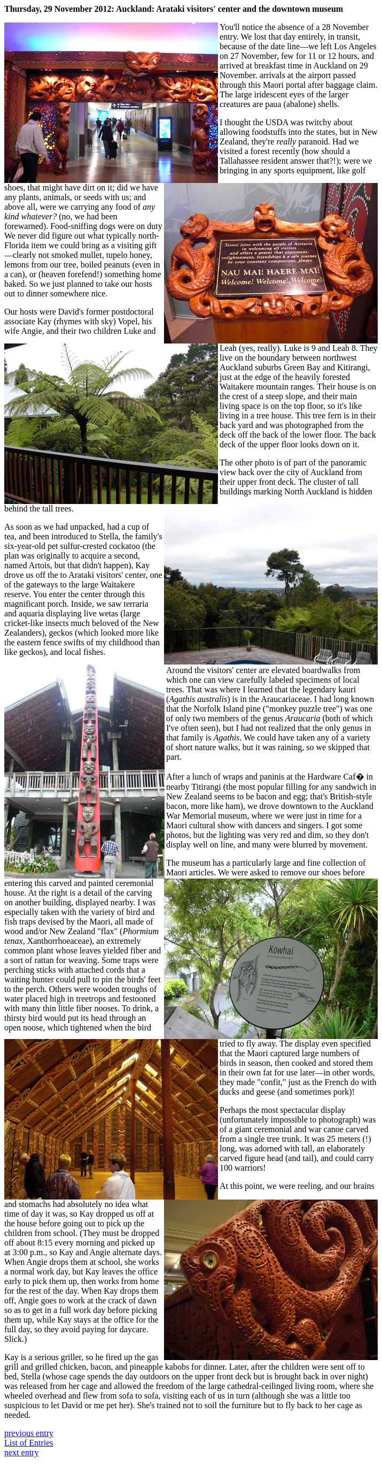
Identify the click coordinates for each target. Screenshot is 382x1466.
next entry (21, 1452)
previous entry (28, 1433)
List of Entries (28, 1442)
